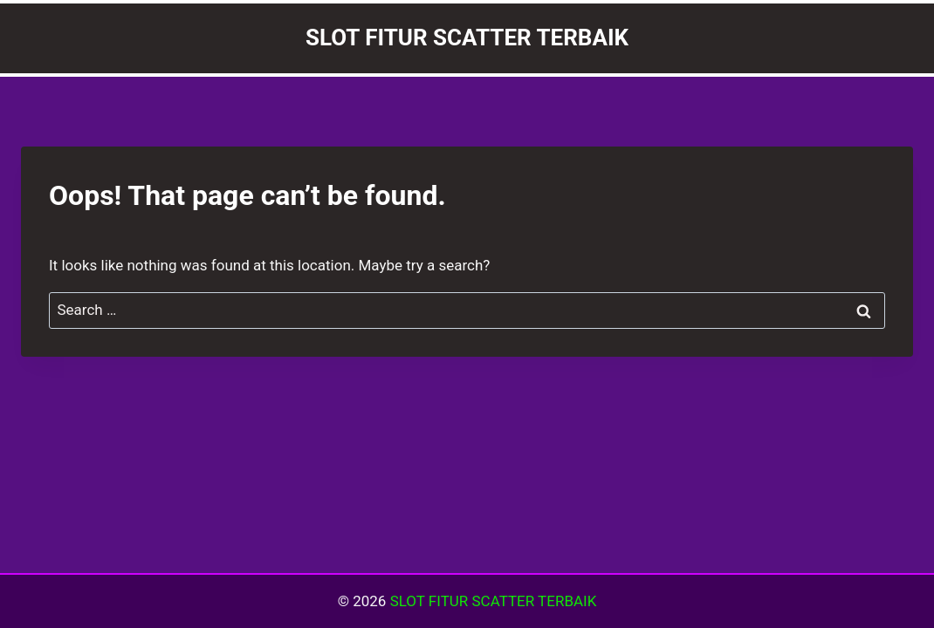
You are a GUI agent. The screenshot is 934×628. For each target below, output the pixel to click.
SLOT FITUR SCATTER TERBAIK (493, 601)
